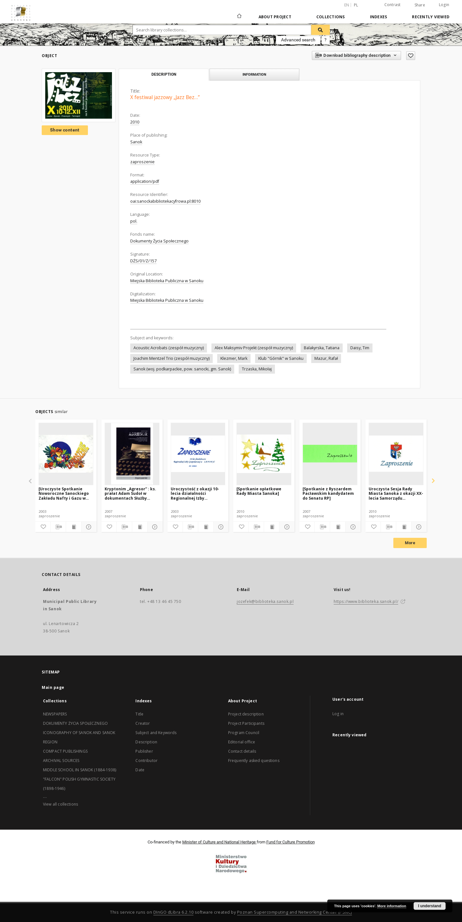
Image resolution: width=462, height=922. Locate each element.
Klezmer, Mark (233, 358)
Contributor (146, 760)
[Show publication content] (73, 527)
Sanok (136, 142)
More (410, 542)
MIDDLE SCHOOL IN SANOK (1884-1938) (79, 770)
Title (139, 714)
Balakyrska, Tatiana (321, 348)
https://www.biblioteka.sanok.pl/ (366, 601)
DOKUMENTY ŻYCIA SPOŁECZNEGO (75, 723)
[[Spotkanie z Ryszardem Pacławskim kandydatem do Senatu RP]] (330, 454)
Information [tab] (254, 74)
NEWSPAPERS (55, 714)
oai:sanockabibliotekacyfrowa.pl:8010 (165, 201)
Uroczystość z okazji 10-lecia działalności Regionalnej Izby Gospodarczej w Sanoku (195, 493)
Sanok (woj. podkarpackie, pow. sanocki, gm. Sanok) (182, 369)
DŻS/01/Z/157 (143, 261)
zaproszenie (142, 162)
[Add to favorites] (410, 55)
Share (420, 5)
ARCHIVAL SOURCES (61, 760)
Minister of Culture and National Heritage (219, 842)
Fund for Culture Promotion (290, 842)
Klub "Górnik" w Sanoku (281, 358)
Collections (330, 17)
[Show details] (88, 527)
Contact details (242, 751)
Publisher (144, 751)
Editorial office (241, 742)
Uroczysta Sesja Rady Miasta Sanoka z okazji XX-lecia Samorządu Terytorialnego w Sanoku (396, 493)
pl (356, 5)
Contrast (392, 4)
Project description (246, 714)
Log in (338, 713)
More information (391, 906)
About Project (275, 17)
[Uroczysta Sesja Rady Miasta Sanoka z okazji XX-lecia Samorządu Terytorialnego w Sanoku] (396, 454)
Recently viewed (430, 17)
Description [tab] (163, 74)
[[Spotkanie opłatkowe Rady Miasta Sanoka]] (264, 454)
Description (146, 742)
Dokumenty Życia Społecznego (159, 241)
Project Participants (246, 723)
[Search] (320, 30)
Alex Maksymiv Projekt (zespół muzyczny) (254, 348)
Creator (142, 723)
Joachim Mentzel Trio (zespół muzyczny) (171, 358)
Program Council (243, 732)
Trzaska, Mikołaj (257, 369)
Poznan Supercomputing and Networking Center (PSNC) (294, 912)
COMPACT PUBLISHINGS (65, 751)
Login (444, 4)
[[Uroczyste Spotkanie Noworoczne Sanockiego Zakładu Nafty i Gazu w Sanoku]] (66, 454)
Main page (53, 687)
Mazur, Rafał (326, 358)
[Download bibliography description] (58, 527)
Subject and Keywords (155, 732)
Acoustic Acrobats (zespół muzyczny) (168, 348)
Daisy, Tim (359, 348)
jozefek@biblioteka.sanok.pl (265, 601)
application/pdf (144, 181)
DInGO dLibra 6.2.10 (173, 912)
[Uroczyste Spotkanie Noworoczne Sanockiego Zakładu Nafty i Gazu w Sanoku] (63, 493)
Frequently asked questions (253, 760)
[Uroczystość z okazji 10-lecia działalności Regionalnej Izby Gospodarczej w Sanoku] (198, 454)
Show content (65, 129)
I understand (429, 906)
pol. (133, 221)
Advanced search (298, 39)
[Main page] (239, 17)
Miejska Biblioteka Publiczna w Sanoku (166, 280)
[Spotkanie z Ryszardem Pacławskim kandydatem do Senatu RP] (328, 493)
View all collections (60, 804)
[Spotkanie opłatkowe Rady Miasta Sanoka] (258, 491)
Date (139, 770)
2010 (134, 122)
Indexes (378, 17)
